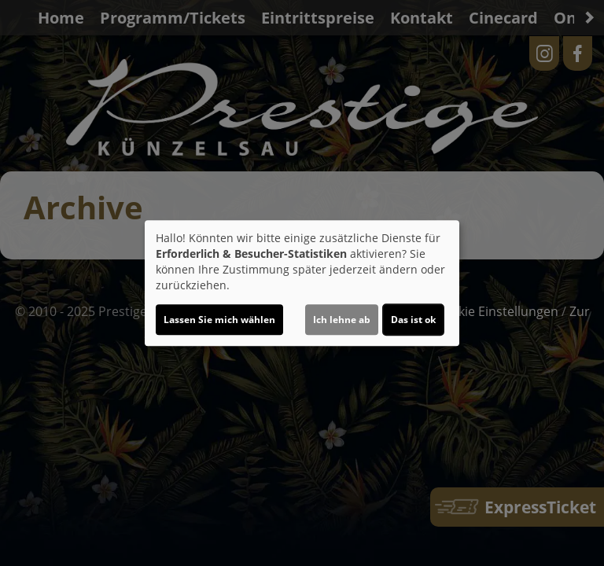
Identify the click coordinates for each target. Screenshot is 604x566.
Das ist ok (413, 319)
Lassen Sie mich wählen (219, 319)
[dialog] (302, 283)
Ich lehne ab (341, 319)
